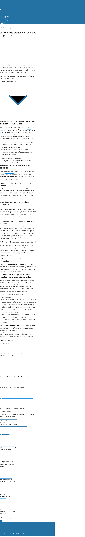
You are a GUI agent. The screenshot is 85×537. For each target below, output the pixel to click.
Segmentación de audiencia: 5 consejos (10, 340)
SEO (3, 12)
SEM (5, 13)
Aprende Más (8, 19)
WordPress (4, 15)
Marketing (4, 22)
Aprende (4, 17)
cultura (10, 217)
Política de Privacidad (7, 534)
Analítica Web (5, 16)
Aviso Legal (24, 534)
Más (8, 20)
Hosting (4, 23)
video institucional (9, 173)
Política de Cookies (16, 534)
